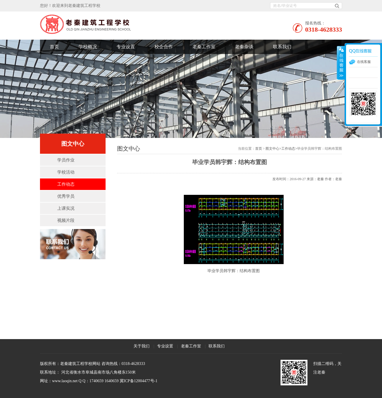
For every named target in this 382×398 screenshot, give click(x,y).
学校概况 (88, 46)
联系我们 (282, 46)
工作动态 (66, 184)
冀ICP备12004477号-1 (138, 381)
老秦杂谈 (244, 46)
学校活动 (66, 172)
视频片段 (66, 220)
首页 (54, 46)
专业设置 (125, 46)
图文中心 (272, 149)
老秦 (320, 179)
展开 (341, 63)
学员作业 (66, 160)
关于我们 (141, 346)
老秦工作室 (203, 46)
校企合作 (163, 46)
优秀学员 (66, 196)
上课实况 (66, 208)
